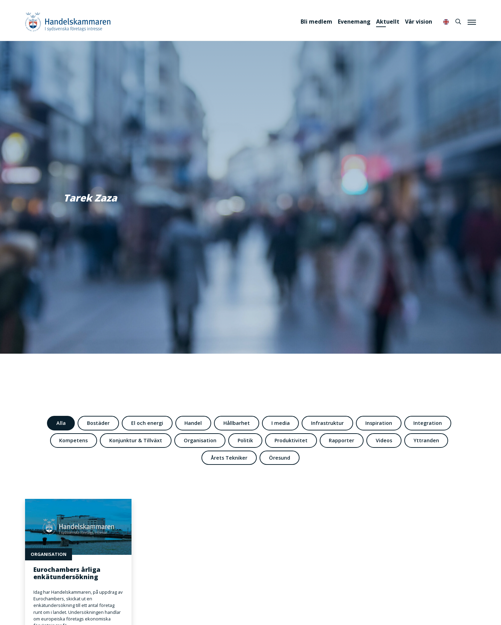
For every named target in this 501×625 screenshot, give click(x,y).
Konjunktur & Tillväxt (135, 440)
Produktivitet (291, 440)
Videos (384, 440)
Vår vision (418, 21)
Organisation (200, 440)
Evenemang (354, 21)
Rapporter (341, 440)
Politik (245, 440)
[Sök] (458, 21)
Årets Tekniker (229, 457)
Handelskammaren (68, 21)
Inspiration (378, 423)
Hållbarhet (236, 423)
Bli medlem (316, 21)
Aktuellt (387, 21)
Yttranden (426, 440)
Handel (193, 423)
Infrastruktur (327, 423)
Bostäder (98, 423)
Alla (61, 423)
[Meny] (472, 22)
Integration (427, 423)
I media (280, 423)
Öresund (279, 457)
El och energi (147, 423)
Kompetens (73, 440)
